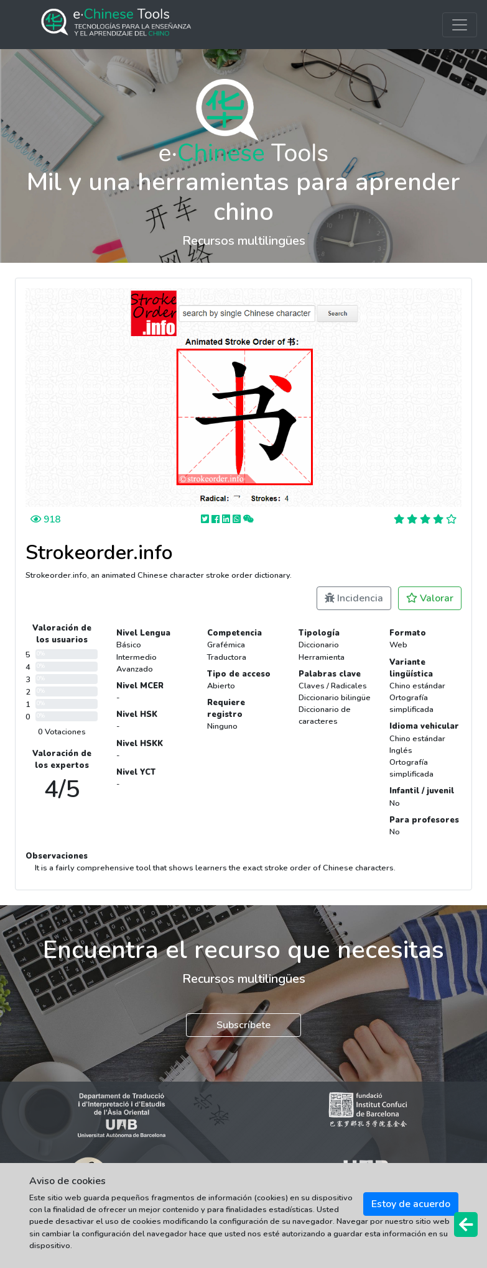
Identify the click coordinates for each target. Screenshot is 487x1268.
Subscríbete (243, 1025)
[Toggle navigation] (459, 24)
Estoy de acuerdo (410, 1204)
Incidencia (354, 598)
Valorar (429, 598)
